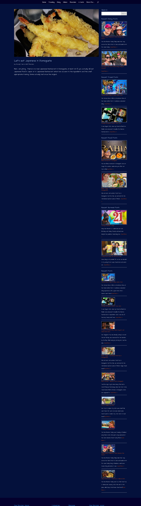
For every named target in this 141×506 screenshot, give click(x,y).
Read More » (114, 47)
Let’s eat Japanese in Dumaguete (33, 60)
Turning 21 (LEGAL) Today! (107, 225)
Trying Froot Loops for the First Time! (111, 256)
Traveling (51, 2)
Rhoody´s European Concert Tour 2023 (111, 123)
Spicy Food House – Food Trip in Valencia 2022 (113, 478)
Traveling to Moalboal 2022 (107, 429)
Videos (65, 2)
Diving (58, 2)
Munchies (73, 2)
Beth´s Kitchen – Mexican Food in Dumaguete (112, 381)
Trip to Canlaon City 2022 (107, 405)
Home (44, 2)
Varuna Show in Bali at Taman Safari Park (112, 95)
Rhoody (18, 64)
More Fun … (90, 2)
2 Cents (81, 2)
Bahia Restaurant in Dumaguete (109, 160)
